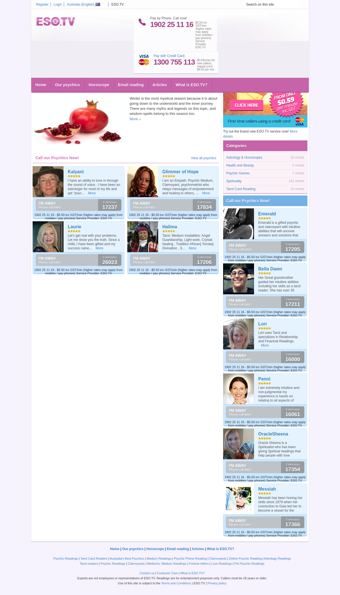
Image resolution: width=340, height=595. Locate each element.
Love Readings (221, 563)
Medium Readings (159, 558)
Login (58, 4)
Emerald (267, 213)
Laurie (74, 226)
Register (42, 4)
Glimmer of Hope (180, 171)
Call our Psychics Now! (248, 201)
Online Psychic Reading (245, 558)
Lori (262, 324)
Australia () (83, 4)
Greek (59, 90)
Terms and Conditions (176, 583)
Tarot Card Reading (240, 189)
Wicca (79, 90)
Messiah (267, 489)
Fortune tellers (198, 563)
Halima (169, 226)
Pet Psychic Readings (249, 563)
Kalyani (76, 171)
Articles (160, 63)
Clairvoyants (217, 558)
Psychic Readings (65, 558)
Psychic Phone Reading (190, 558)
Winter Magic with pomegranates (70, 81)
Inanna (89, 90)
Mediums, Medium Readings (166, 563)
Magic (69, 90)
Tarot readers (89, 563)
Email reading (131, 63)
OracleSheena (273, 434)
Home (40, 63)
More (134, 119)
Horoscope (99, 63)
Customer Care (167, 573)
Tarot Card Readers (93, 558)
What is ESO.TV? (192, 63)
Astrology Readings (277, 558)
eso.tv (44, 90)
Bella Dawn (270, 268)
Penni (264, 379)
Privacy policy (216, 583)
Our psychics (67, 63)
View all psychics (203, 158)
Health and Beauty (240, 165)
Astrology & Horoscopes (244, 157)
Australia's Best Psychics (127, 558)
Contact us (147, 573)
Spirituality (108, 90)
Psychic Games (238, 173)
